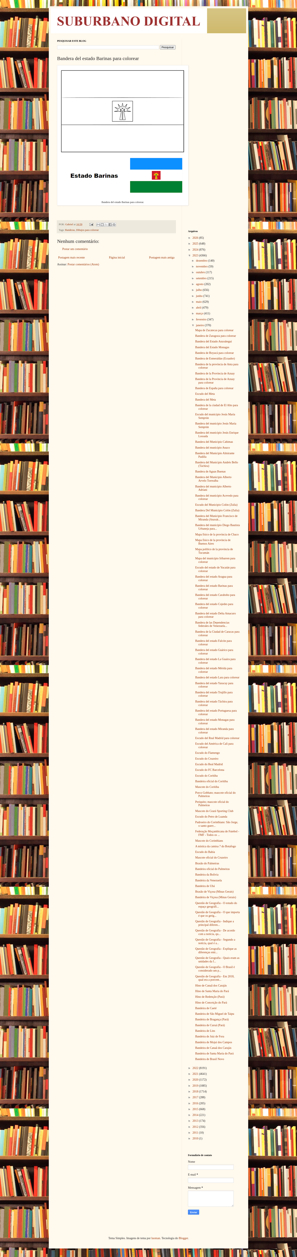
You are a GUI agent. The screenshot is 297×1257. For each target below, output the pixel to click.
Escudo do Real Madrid (209, 764)
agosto (200, 284)
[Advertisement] (214, 101)
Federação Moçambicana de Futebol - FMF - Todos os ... (217, 833)
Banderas (70, 230)
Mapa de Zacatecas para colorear (214, 330)
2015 (196, 1109)
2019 (196, 1085)
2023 (196, 255)
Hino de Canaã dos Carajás (211, 985)
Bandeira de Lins (205, 1030)
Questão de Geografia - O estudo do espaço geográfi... (216, 905)
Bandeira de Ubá (205, 886)
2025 (196, 243)
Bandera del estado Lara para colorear (217, 677)
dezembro (202, 260)
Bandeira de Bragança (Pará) (212, 1019)
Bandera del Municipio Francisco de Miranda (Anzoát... (216, 517)
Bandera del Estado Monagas (212, 347)
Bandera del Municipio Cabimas (214, 441)
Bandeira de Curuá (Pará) (210, 1025)
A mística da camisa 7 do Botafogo (215, 846)
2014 (196, 1115)
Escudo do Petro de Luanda (211, 816)
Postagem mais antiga (161, 257)
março (200, 313)
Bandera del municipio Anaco (212, 447)
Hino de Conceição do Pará (211, 1002)
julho (199, 289)
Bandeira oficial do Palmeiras (212, 869)
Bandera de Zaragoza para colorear (215, 335)
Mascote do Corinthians (209, 840)
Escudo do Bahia (205, 852)
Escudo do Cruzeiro (206, 758)
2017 (196, 1097)
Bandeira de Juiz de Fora (209, 1036)
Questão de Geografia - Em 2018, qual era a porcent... (214, 978)
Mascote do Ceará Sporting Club (214, 811)
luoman (155, 1238)
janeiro (200, 325)
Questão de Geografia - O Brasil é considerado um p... (215, 969)
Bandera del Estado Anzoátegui (213, 341)
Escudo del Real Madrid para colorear (217, 738)
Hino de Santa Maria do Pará (212, 991)
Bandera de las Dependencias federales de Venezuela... (212, 624)
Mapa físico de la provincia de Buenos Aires (213, 542)
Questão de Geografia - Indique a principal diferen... (214, 923)
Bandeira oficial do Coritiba (211, 781)
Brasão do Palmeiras (207, 863)
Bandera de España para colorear (214, 388)
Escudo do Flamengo (207, 752)
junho (199, 296)
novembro (202, 266)
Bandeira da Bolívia (206, 874)
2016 (196, 1103)
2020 (196, 1079)
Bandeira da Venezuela (208, 880)
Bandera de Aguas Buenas (210, 471)
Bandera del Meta (205, 399)
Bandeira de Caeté (206, 1008)
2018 (196, 1091)
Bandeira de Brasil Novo (209, 1059)
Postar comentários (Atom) (83, 264)
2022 (196, 1068)
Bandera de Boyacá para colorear (214, 352)
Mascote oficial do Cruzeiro (211, 857)
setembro (201, 278)
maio (199, 301)
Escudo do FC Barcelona (209, 769)
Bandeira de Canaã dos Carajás (213, 1047)
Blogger (183, 1238)
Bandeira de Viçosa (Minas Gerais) (215, 897)
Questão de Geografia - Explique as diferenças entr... (216, 950)
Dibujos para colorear (87, 230)
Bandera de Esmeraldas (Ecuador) (215, 358)
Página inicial (117, 257)
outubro (201, 272)
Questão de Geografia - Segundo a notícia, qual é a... (215, 941)
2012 (196, 1126)
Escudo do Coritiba (206, 775)
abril (199, 307)
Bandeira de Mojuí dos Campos (213, 1042)
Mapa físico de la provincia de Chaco (217, 534)
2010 (196, 1138)
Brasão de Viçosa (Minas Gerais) (214, 891)
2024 (196, 249)
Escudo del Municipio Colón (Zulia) (216, 504)
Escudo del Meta (205, 393)
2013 (196, 1120)
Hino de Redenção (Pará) (210, 996)
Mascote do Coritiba (207, 786)
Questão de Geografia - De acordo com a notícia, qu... (215, 932)
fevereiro (201, 319)
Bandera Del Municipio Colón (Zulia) (217, 510)
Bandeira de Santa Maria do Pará (214, 1053)
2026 (196, 237)
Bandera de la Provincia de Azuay (215, 373)
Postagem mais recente (71, 257)
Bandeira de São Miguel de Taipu (214, 1013)
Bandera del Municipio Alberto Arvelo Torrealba (213, 479)
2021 (196, 1073)
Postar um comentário (75, 249)
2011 (196, 1132)
